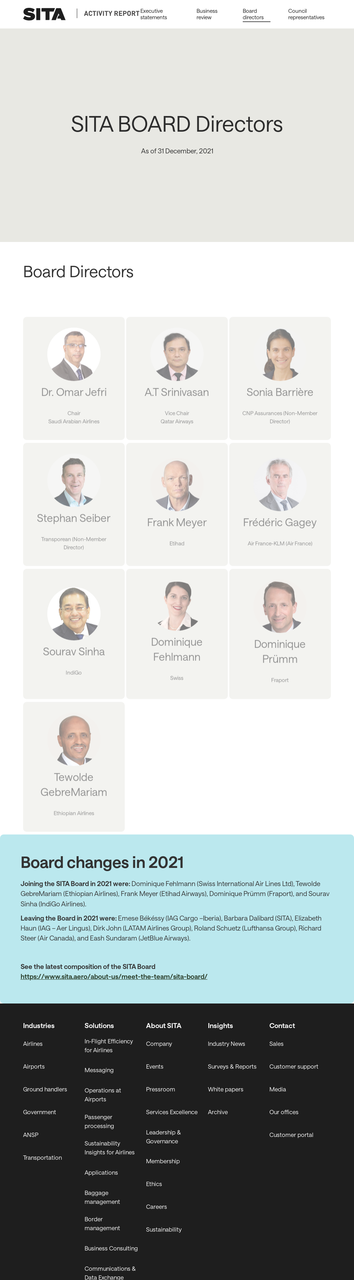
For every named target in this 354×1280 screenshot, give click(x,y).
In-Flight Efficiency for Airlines (109, 1045)
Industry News (226, 1043)
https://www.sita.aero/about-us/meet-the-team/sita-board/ (114, 976)
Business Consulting (111, 1248)
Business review (207, 13)
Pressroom (160, 1089)
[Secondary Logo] (108, 13)
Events (154, 1066)
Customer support (293, 1066)
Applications (101, 1172)
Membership (163, 1161)
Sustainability (164, 1229)
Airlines (33, 1043)
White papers (225, 1089)
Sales (276, 1043)
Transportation (42, 1157)
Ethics (154, 1183)
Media (277, 1089)
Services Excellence (172, 1111)
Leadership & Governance (163, 1136)
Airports (34, 1066)
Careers (156, 1206)
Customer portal (291, 1134)
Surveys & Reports (232, 1066)
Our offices (284, 1111)
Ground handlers (45, 1089)
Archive (218, 1111)
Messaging (99, 1069)
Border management (102, 1223)
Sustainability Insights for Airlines (110, 1147)
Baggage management (102, 1197)
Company (159, 1043)
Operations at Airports (103, 1094)
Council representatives (306, 13)
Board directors (253, 13)
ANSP (30, 1134)
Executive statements (153, 13)
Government (39, 1111)
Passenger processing (99, 1121)
